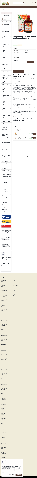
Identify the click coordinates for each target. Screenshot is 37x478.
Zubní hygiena (4, 207)
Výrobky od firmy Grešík (5, 82)
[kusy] (24, 62)
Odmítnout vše (11, 474)
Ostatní (3, 211)
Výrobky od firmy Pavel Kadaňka (5, 78)
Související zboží (29, 71)
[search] (23, 3)
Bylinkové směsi (5, 29)
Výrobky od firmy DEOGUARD (5, 47)
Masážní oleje (4, 182)
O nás (8, 6)
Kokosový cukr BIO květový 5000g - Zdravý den (19, 158)
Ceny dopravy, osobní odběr (29, 6)
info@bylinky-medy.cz (6, 265)
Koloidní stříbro (5, 161)
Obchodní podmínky (13, 6)
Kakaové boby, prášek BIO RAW (6, 156)
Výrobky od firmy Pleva (5, 54)
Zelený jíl (3, 204)
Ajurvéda (3, 33)
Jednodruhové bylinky (6, 26)
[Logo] (5, 2)
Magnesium (4, 189)
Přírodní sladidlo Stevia (6, 176)
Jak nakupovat (21, 6)
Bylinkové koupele (6, 21)
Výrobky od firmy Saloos (5, 112)
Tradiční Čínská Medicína (5, 135)
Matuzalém (4, 187)
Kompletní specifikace (18, 71)
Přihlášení (32, 3)
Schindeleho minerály (6, 44)
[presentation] (14, 154)
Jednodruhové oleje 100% (9, 9)
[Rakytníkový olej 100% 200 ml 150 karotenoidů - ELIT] (24, 23)
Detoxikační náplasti (6, 142)
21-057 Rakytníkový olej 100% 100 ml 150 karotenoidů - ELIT (23, 133)
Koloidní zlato (4, 163)
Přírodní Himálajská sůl (5, 195)
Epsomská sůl (4, 197)
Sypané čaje (5, 15)
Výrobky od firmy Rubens (5, 58)
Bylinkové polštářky (5, 31)
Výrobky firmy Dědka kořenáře (6, 69)
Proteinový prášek (5, 191)
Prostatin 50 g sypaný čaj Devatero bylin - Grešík (30, 156)
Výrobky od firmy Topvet (5, 85)
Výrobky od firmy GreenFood (5, 61)
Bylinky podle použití (5, 19)
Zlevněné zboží (4, 209)
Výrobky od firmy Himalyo (5, 51)
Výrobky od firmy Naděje (5, 105)
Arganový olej (4, 39)
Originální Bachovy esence (5, 171)
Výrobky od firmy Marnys (5, 109)
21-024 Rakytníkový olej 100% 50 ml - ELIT (22, 138)
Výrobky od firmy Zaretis (5, 124)
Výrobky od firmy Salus (6, 121)
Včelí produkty (5, 24)
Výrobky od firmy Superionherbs (5, 102)
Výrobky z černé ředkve (6, 174)
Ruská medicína (5, 140)
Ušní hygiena (4, 202)
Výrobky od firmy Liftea (6, 75)
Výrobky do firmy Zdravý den (5, 118)
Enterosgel (4, 200)
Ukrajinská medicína (5, 137)
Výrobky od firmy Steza (6, 98)
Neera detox (4, 144)
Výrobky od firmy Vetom (5, 89)
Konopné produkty (5, 159)
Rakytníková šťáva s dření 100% (5, 72)
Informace (3, 6)
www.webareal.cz (22, 477)
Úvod (2, 9)
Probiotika (4, 168)
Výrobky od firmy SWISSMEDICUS (5, 92)
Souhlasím (19, 474)
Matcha (3, 184)
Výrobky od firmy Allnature (5, 37)
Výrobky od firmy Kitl (6, 115)
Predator (3, 42)
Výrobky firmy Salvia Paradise (5, 96)
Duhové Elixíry (4, 129)
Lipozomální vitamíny (6, 166)
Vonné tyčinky (4, 127)
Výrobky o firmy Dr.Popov (5, 65)
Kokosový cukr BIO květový (5, 152)
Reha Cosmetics (5, 131)
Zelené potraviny (5, 147)
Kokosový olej (4, 149)
